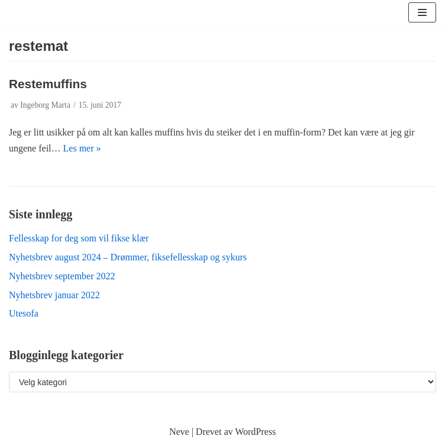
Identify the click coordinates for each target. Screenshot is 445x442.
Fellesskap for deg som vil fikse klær (79, 238)
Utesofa (23, 313)
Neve (179, 432)
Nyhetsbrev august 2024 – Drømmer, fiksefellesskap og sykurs (128, 257)
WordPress (255, 432)
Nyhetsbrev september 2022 (62, 276)
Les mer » (82, 148)
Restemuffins (48, 84)
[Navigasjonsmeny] (422, 12)
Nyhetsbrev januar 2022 (54, 295)
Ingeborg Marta (45, 105)
